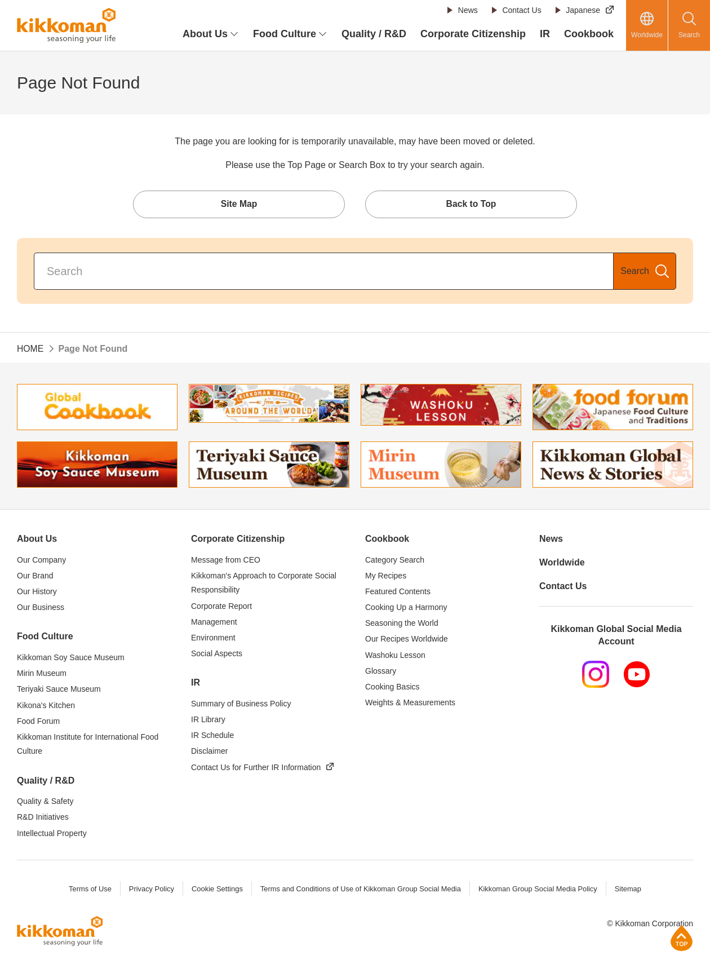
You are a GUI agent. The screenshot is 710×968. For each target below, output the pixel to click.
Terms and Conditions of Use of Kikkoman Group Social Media (360, 890)
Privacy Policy (149, 890)
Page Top (681, 938)
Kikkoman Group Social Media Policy (539, 890)
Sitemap (630, 890)
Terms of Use (88, 890)
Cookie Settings (215, 890)
